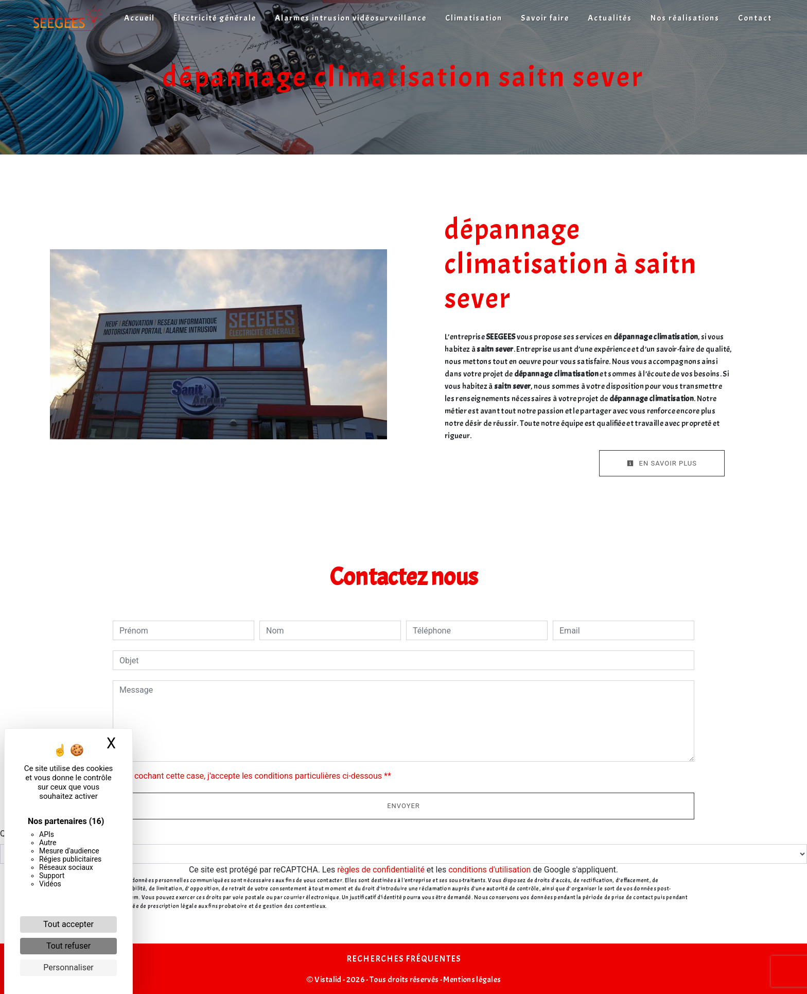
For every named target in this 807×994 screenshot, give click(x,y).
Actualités (610, 18)
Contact (755, 18)
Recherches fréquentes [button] (403, 958)
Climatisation (473, 18)
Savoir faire (545, 18)
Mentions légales (471, 979)
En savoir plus (662, 463)
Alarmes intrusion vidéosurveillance (351, 18)
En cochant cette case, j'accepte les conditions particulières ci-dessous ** (257, 776)
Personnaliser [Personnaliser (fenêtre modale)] (68, 967)
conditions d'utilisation (489, 870)
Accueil (139, 18)
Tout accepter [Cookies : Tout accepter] (68, 924)
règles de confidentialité (381, 870)
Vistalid (328, 979)
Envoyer (403, 806)
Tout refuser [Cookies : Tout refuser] (68, 946)
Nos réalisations (685, 18)
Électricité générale (214, 18)
